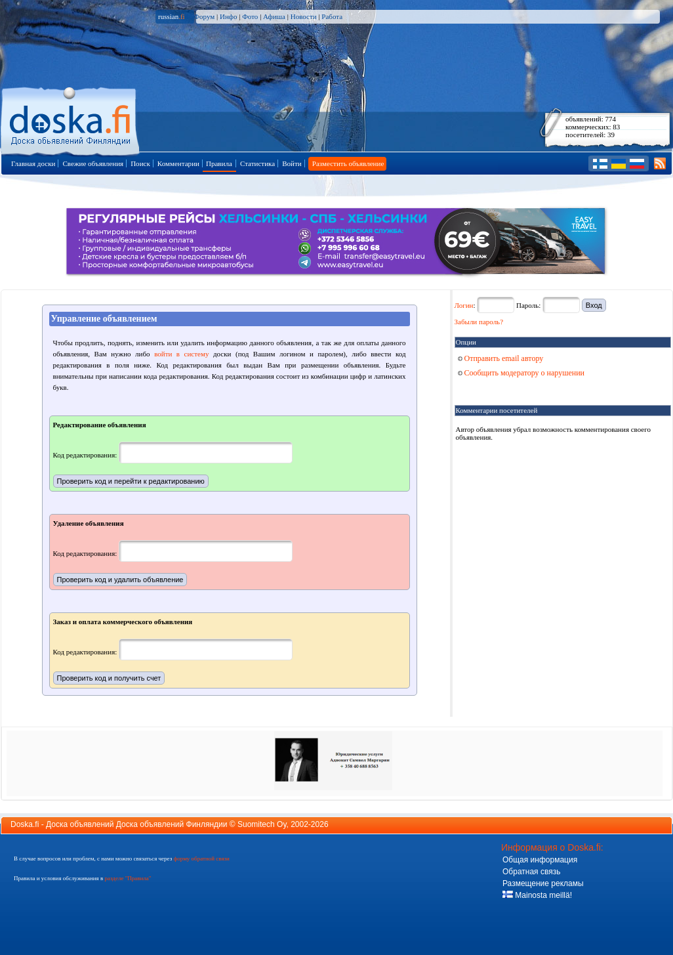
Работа (331, 16)
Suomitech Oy (261, 824)
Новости (304, 16)
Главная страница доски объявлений (71, 119)
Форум (204, 16)
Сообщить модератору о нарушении (521, 372)
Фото (250, 16)
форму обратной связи (201, 858)
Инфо (228, 16)
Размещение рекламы (543, 883)
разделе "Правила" (127, 878)
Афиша (274, 16)
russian (171, 16)
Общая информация (539, 859)
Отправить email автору (501, 358)
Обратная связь (531, 871)
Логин (464, 305)
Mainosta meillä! (537, 895)
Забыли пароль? (479, 322)
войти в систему (181, 354)
